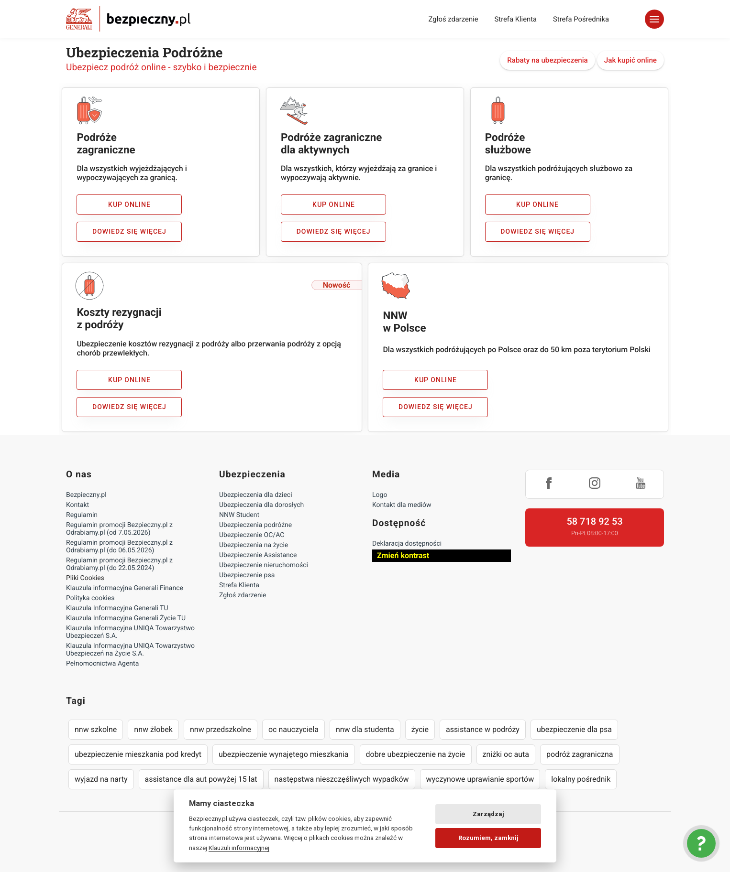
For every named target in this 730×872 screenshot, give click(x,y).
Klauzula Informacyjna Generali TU (117, 608)
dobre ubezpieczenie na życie (415, 754)
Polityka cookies (90, 598)
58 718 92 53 (594, 521)
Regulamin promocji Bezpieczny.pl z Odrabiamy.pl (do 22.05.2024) (119, 564)
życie (420, 729)
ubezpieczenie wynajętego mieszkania (284, 754)
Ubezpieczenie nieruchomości (263, 565)
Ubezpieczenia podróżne (255, 525)
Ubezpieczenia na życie (253, 545)
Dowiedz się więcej (129, 232)
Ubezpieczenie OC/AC (251, 535)
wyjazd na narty (101, 779)
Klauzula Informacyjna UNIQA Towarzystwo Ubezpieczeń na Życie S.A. (130, 649)
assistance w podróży (483, 729)
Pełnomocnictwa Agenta (102, 663)
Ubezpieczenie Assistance (258, 555)
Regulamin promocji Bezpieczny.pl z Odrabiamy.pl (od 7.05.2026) (119, 529)
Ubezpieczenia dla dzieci (255, 495)
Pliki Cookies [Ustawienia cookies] (85, 578)
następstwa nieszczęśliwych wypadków (342, 779)
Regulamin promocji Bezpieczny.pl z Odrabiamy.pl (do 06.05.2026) (119, 546)
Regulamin (82, 515)
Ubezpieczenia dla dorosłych (261, 505)
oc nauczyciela (293, 729)
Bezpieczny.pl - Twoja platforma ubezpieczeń (128, 18)
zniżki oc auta (506, 754)
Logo (379, 495)
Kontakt (77, 505)
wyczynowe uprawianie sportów (480, 779)
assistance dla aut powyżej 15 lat (201, 779)
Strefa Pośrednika (581, 19)
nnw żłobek (153, 729)
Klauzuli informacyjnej (239, 847)
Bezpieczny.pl (86, 495)
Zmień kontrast (403, 555)
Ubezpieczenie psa (247, 575)
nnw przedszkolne (220, 729)
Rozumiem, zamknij (488, 837)
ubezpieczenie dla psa (574, 729)
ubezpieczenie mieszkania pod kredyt (138, 754)
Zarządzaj (488, 814)
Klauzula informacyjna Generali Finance (124, 588)
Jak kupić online (630, 60)
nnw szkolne (96, 729)
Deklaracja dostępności (407, 544)
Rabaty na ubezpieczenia (547, 60)
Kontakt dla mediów (401, 505)
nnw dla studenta (365, 729)
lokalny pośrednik (580, 779)
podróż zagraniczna (579, 754)
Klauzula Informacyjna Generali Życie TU (126, 618)
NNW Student (239, 515)
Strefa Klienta (516, 19)
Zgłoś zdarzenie (453, 19)
